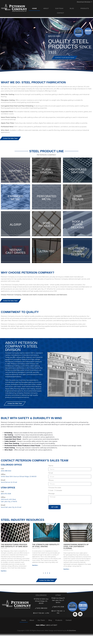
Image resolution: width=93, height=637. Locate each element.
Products (84, 8)
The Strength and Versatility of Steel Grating (45, 545)
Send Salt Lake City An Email (11, 507)
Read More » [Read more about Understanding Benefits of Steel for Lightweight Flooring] (66, 569)
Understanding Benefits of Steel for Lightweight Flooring (76, 546)
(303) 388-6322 (6, 471)
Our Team (59, 8)
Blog (72, 8)
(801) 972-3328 (6, 494)
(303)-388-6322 (42, 608)
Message (51, 493)
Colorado (59, 490)
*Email (50, 473)
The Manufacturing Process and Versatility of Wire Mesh (14, 545)
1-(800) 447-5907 (51, 625)
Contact (60, 13)
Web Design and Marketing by (60, 630)
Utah (51, 490)
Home (34, 8)
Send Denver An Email (9, 482)
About (46, 8)
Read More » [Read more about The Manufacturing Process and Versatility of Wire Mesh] (4, 571)
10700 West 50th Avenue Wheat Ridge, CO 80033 (18, 476)
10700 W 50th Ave (41, 599)
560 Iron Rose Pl (59, 598)
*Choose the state (54, 487)
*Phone (51, 480)
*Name (50, 465)
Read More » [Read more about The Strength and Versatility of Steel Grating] (35, 565)
